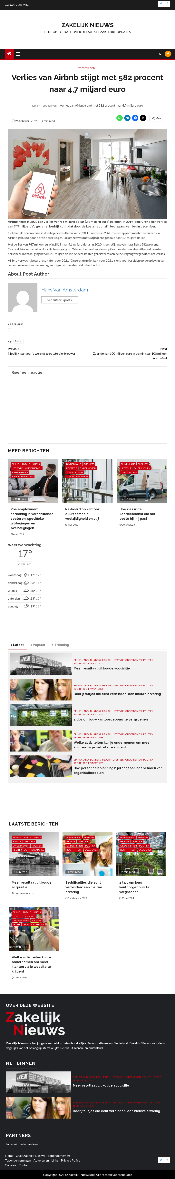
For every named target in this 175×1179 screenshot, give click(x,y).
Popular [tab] (37, 645)
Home (9, 1155)
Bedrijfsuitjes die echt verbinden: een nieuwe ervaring (117, 694)
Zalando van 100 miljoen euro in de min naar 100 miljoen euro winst (127, 353)
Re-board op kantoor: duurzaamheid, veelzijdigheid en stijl (82, 514)
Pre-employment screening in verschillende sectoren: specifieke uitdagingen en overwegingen (32, 518)
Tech (86, 663)
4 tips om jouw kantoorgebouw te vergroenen (111, 719)
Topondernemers (23, 476)
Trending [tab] (60, 645)
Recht (77, 663)
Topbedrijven (86, 68)
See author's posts (59, 300)
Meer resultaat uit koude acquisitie (102, 668)
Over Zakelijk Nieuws (30, 1155)
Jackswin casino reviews (22, 1144)
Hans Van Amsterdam (64, 290)
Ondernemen (33, 468)
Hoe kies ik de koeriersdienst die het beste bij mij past (137, 514)
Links (54, 1160)
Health (106, 659)
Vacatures (96, 663)
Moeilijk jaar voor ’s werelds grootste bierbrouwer (48, 350)
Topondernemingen (18, 1160)
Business (34, 464)
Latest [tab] (17, 645)
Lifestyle (17, 468)
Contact (24, 1165)
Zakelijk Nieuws (88, 25)
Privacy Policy (70, 1160)
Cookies (10, 1165)
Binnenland (19, 464)
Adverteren (41, 1160)
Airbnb (19, 341)
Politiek (148, 659)
